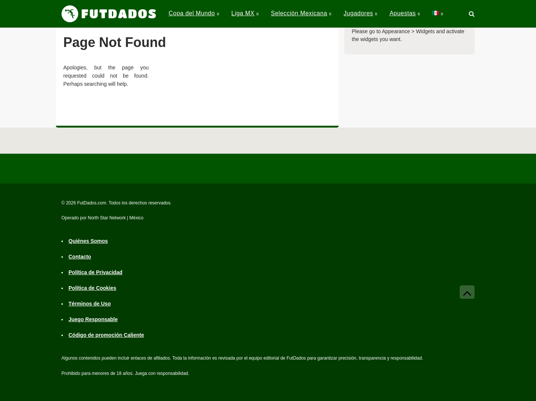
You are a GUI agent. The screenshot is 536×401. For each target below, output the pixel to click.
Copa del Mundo (192, 13)
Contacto (79, 257)
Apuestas (402, 13)
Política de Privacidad (95, 272)
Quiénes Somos (88, 241)
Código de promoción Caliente (106, 335)
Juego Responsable (93, 319)
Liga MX (242, 13)
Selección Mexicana (299, 13)
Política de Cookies (92, 288)
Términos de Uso (89, 304)
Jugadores (358, 13)
